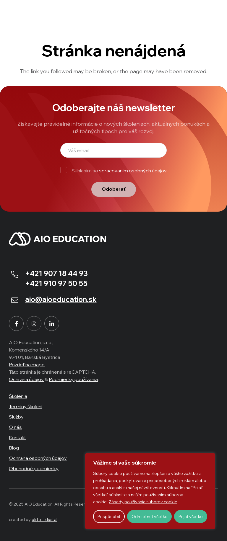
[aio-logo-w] (41, 11)
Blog (14, 448)
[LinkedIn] (51, 323)
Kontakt (17, 437)
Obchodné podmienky (34, 468)
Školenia (18, 396)
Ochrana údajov (26, 379)
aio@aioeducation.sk (61, 299)
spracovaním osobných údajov (133, 171)
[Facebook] (16, 323)
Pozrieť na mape (27, 364)
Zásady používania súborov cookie (143, 501)
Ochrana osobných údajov (38, 458)
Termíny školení (25, 406)
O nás (15, 427)
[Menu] (214, 11)
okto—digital (44, 519)
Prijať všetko (191, 516)
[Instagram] (34, 323)
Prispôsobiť (109, 516)
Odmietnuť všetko (150, 516)
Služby (16, 417)
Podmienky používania (73, 379)
